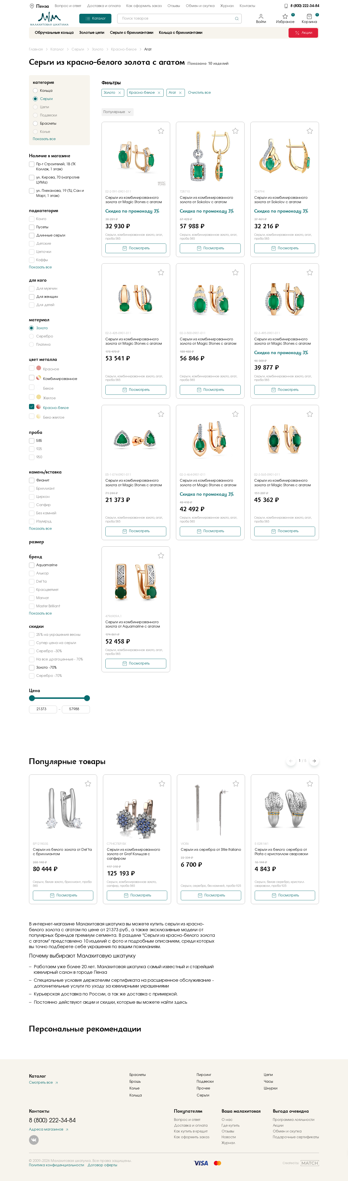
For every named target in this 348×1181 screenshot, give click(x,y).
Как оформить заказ (144, 6)
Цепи (268, 1075)
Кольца (136, 1095)
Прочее (203, 1088)
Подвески (205, 1081)
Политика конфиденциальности (56, 1165)
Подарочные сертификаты (296, 1137)
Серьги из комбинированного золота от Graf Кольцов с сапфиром (133, 854)
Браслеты (138, 1075)
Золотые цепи (91, 33)
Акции (278, 1125)
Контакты (247, 6)
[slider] (32, 698)
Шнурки (270, 1088)
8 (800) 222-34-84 (304, 6)
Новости (229, 1137)
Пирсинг (204, 1075)
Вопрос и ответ (68, 6)
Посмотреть (139, 248)
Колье (134, 1088)
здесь (180, 1002)
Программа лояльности (293, 1120)
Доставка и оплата (104, 6)
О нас (227, 1120)
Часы (268, 1081)
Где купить (230, 1125)
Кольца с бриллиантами (180, 33)
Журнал (227, 6)
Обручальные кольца (54, 33)
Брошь (135, 1081)
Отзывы (173, 6)
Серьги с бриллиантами (131, 33)
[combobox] (179, 18)
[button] (314, 761)
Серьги (203, 1095)
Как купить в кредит (191, 1131)
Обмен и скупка (200, 6)
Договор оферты (102, 1165)
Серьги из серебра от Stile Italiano (211, 850)
